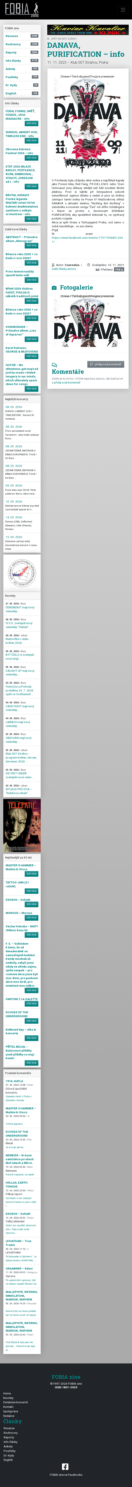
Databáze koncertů (15, 1402)
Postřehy (9, 1451)
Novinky (8, 1398)
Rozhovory (11, 1432)
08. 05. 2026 (14, 407)
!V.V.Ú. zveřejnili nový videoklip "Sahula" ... (19, 623)
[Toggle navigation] (123, 10)
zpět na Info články (62, 38)
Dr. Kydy (9, 1455)
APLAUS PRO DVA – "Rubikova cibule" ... (19, 789)
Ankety (8, 1446)
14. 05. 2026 (14, 517)
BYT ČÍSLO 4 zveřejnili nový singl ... (20, 655)
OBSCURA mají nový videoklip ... (18, 738)
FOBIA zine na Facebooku (66, 1469)
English (8, 1459)
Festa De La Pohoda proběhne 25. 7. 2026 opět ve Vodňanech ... (19, 688)
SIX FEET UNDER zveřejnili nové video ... (20, 773)
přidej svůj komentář (105, 364)
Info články (10, 1442)
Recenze (9, 1428)
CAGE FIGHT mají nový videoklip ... (20, 706)
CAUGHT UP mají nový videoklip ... (20, 671)
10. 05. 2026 (14, 501)
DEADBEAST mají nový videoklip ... (20, 607)
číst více (31, 123)
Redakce (8, 1416)
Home (7, 1393)
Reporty (9, 1437)
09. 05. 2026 (14, 485)
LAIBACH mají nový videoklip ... (18, 722)
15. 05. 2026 (14, 537)
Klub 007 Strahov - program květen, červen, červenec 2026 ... (21, 756)
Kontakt (8, 1406)
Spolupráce (10, 1411)
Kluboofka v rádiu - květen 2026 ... (18, 639)
